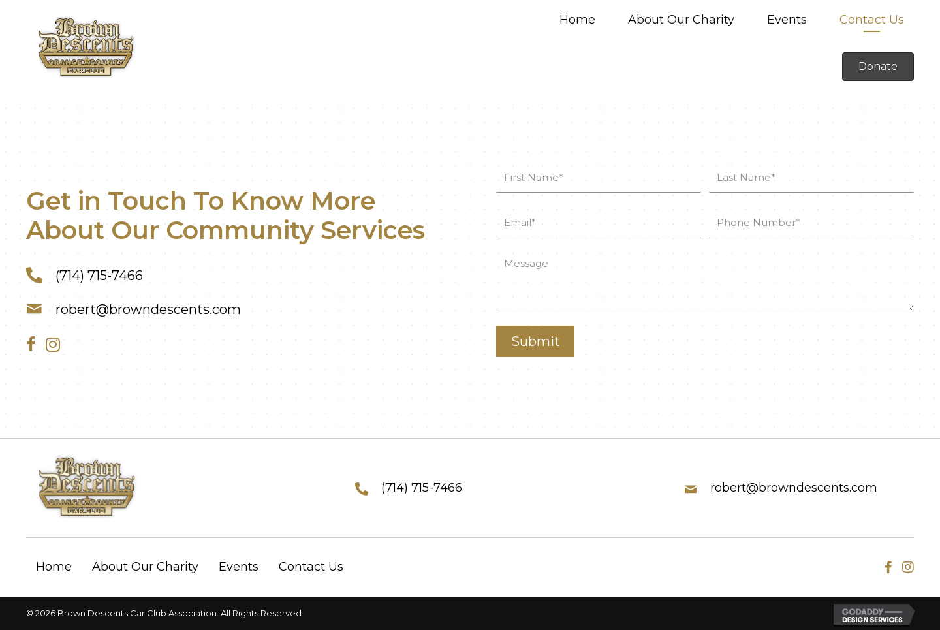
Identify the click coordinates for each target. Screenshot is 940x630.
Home (54, 566)
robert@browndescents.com (148, 309)
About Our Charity (145, 566)
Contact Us (311, 566)
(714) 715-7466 (99, 275)
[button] (878, 66)
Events (238, 566)
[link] (577, 21)
